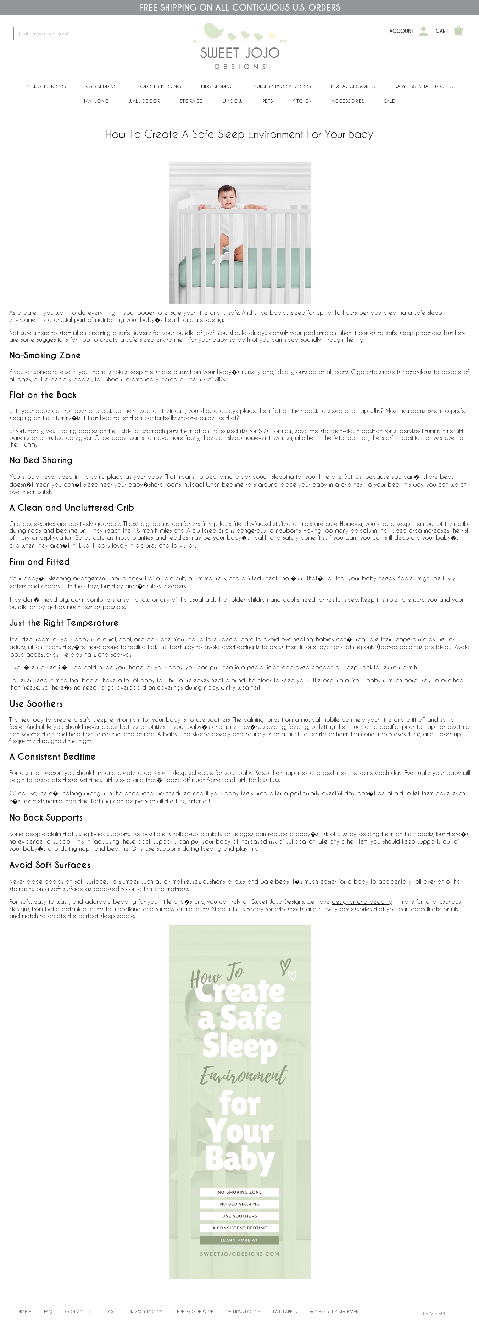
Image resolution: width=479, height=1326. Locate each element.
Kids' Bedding (217, 86)
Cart (442, 31)
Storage (191, 101)
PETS (267, 101)
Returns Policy (243, 1311)
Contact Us (78, 1311)
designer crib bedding (362, 901)
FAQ (48, 1311)
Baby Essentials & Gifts (424, 86)
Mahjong (96, 101)
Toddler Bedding (159, 86)
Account (401, 31)
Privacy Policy (145, 1311)
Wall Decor (144, 101)
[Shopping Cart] (458, 31)
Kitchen (302, 101)
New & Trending (46, 86)
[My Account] (423, 31)
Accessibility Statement (335, 1311)
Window (232, 101)
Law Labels (285, 1311)
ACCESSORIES (348, 101)
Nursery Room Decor (282, 86)
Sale (389, 101)
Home (24, 1311)
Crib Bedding (102, 86)
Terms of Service (194, 1311)
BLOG (110, 1311)
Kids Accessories (353, 86)
